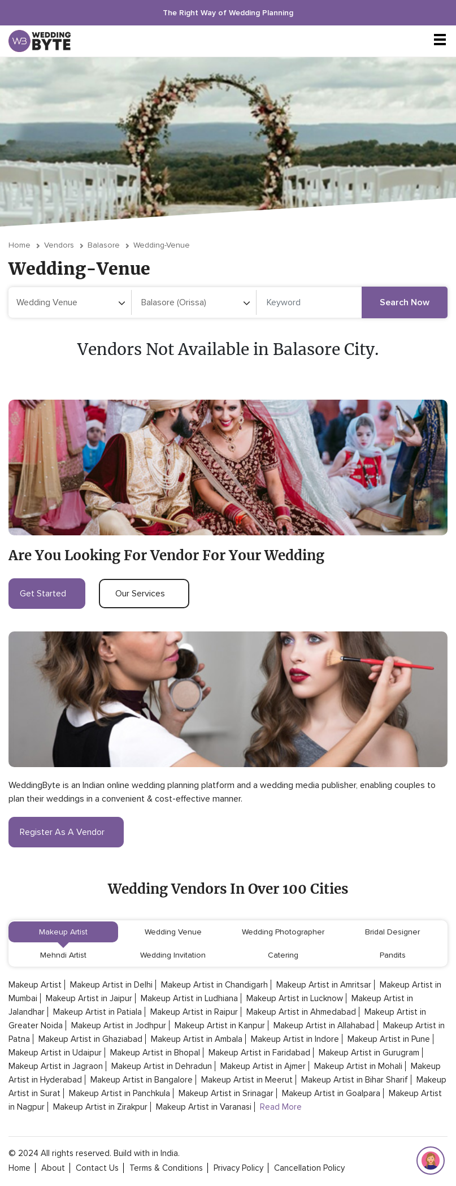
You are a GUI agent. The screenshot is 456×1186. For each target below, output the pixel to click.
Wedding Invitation (173, 955)
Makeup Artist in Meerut (247, 1080)
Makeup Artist (63, 932)
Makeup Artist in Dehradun (161, 1066)
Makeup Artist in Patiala (97, 1012)
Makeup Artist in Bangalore (141, 1080)
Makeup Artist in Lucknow (294, 998)
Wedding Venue (173, 932)
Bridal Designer (392, 932)
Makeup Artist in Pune (389, 1039)
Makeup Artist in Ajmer (263, 1066)
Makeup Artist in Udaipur (55, 1053)
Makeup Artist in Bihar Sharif (354, 1080)
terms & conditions (166, 1168)
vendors (59, 245)
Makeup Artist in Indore (295, 1039)
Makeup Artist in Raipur (194, 1012)
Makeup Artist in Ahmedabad (301, 1012)
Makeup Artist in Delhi (111, 985)
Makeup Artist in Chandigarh (214, 985)
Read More (281, 1107)
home (19, 1168)
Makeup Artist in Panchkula (119, 1093)
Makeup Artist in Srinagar (226, 1093)
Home (19, 245)
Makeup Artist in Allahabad (324, 1025)
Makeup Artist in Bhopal (155, 1053)
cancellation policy (309, 1168)
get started (47, 593)
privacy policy (238, 1168)
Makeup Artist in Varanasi (203, 1107)
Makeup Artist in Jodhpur (118, 1025)
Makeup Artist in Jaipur (89, 998)
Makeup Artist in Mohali (358, 1066)
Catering (283, 955)
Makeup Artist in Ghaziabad (90, 1039)
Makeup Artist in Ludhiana (189, 998)
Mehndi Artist (63, 955)
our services (144, 593)
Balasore (104, 245)
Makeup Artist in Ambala (196, 1039)
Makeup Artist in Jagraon (55, 1066)
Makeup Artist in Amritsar (323, 985)
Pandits (393, 955)
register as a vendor (66, 832)
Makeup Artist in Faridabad (259, 1053)
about (53, 1168)
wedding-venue (161, 245)
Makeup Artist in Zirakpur (100, 1107)
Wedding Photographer (283, 932)
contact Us (97, 1168)
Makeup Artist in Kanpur (220, 1025)
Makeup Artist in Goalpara (331, 1093)
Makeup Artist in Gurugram (369, 1053)
